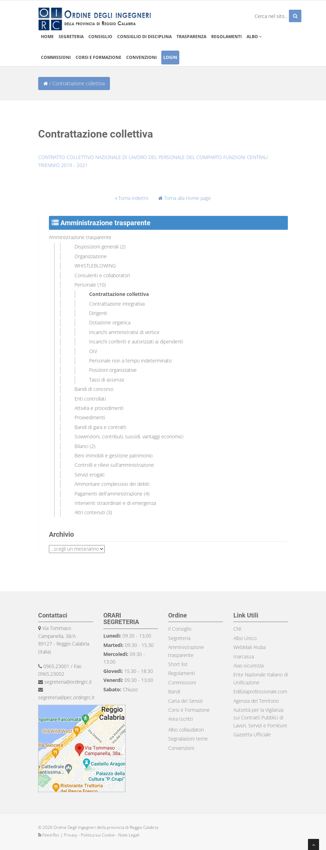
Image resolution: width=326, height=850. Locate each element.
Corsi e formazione (98, 57)
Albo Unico (245, 638)
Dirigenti (98, 313)
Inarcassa (243, 656)
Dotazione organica (109, 322)
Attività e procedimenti (99, 408)
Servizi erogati (89, 474)
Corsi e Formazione (189, 710)
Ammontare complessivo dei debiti (112, 484)
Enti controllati (90, 398)
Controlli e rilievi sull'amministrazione (114, 465)
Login (170, 57)
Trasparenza (191, 37)
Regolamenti (226, 37)
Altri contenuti (90, 512)
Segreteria (71, 37)
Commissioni (56, 57)
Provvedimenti (90, 417)
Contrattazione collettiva (119, 294)
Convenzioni (141, 57)
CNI (237, 628)
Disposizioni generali (97, 246)
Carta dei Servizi (185, 701)
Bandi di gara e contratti (100, 427)
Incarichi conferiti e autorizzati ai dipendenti (136, 341)
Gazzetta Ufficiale (252, 734)
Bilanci (81, 446)
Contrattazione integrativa (117, 303)
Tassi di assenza (106, 379)
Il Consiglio (179, 628)
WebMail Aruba (249, 647)
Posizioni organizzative (113, 370)
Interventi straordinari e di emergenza (115, 503)
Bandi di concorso (94, 389)
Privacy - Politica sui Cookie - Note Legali (101, 835)
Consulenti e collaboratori (102, 275)
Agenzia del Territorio (256, 701)
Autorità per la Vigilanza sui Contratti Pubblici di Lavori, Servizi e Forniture (260, 718)
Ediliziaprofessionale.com (260, 691)
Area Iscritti (180, 719)
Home (47, 37)
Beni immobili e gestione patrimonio (114, 455)
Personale (85, 284)
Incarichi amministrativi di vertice (124, 332)
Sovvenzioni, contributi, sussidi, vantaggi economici (129, 436)
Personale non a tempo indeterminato (130, 360)
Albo (254, 37)
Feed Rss (49, 835)
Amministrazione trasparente (80, 237)
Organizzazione (91, 256)
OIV (93, 351)
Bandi (174, 691)
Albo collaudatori (186, 729)
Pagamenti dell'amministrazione (109, 493)
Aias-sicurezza (248, 665)
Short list (178, 664)
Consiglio (100, 37)
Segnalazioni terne (188, 738)
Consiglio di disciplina (144, 37)
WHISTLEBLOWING (95, 265)
